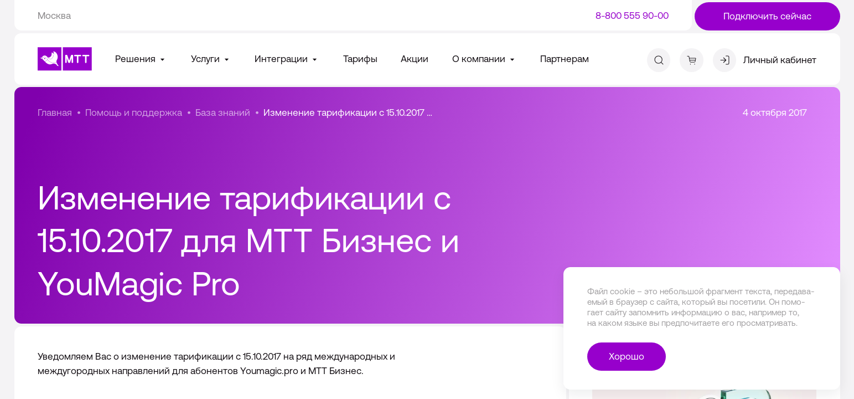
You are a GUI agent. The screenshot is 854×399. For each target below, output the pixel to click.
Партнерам (564, 58)
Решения (141, 58)
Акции (414, 58)
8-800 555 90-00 (632, 15)
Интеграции (287, 58)
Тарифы (360, 58)
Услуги (211, 58)
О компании (484, 58)
